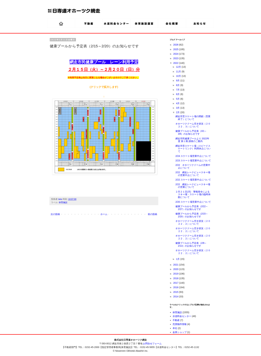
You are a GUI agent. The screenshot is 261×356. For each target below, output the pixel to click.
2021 (176, 264)
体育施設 (63, 202)
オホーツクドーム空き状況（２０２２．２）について (192, 222)
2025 (176, 49)
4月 (178, 103)
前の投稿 (152, 214)
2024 (176, 53)
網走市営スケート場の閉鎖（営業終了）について (192, 117)
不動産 (176, 320)
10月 (178, 76)
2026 (176, 44)
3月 (178, 107)
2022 (176, 63)
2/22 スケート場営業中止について (193, 179)
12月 (178, 67)
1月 (178, 259)
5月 (178, 99)
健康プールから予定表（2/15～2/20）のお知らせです (191, 215)
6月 (178, 94)
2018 (176, 278)
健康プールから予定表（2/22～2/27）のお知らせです (191, 207)
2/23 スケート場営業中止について (193, 160)
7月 (178, 89)
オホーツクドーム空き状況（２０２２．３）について (192, 125)
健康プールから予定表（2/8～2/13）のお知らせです (191, 244)
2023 (176, 58)
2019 (176, 273)
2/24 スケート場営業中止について (193, 156)
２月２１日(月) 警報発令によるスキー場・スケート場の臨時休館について (193, 194)
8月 (178, 85)
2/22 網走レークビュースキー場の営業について (192, 185)
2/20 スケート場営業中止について (193, 201)
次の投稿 (55, 214)
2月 (178, 112)
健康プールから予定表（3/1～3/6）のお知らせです (191, 132)
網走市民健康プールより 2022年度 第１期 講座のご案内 (192, 140)
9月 (178, 80)
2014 (176, 296)
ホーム (103, 214)
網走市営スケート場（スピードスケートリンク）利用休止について (193, 148)
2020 (176, 269)
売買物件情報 (180, 324)
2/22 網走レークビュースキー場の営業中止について (192, 173)
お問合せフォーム (152, 343)
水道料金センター (182, 316)
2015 (176, 292)
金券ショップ (180, 332)
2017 (176, 283)
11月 (178, 71)
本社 (175, 328)
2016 (176, 287)
